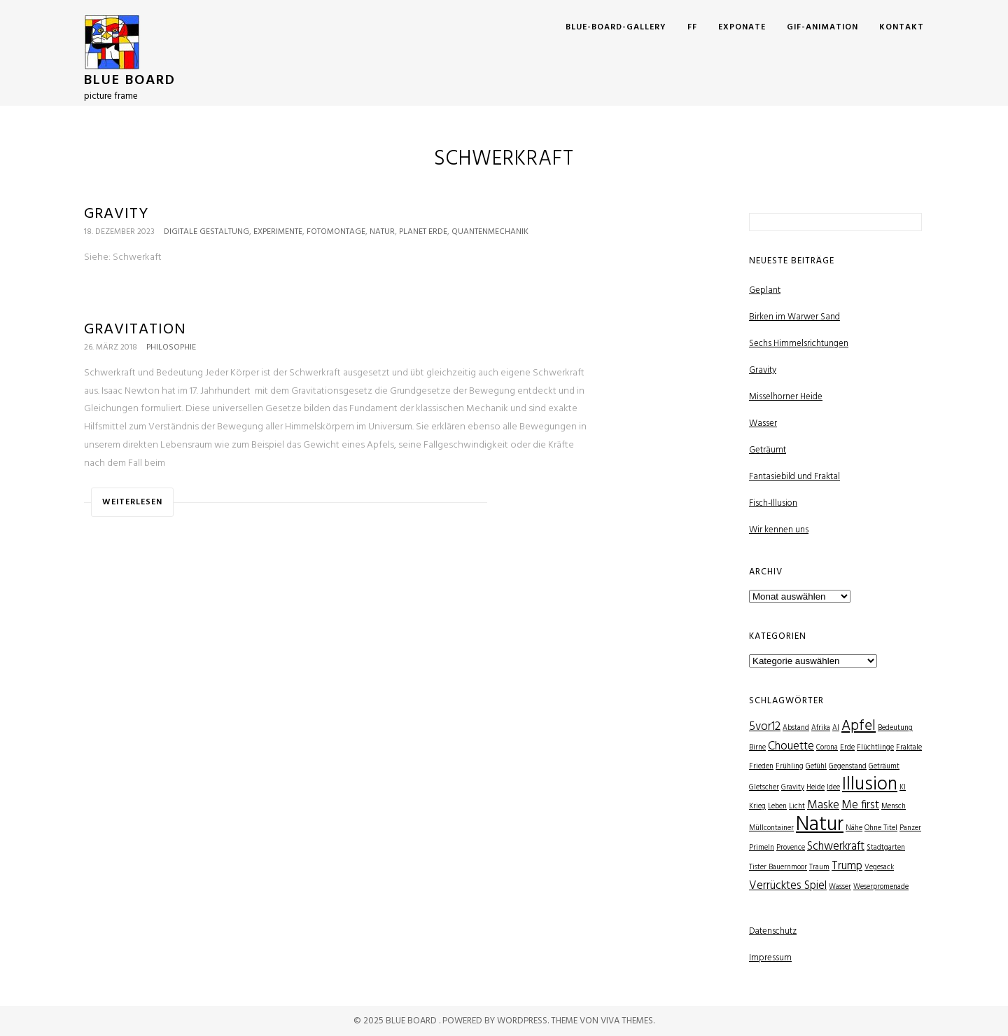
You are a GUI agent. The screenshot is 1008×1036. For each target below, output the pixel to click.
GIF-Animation (822, 27)
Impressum (770, 958)
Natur (382, 232)
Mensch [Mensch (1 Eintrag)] (893, 807)
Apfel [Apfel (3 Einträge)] (858, 726)
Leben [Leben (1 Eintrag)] (777, 807)
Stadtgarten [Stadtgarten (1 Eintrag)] (886, 848)
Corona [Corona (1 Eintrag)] (827, 748)
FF (692, 27)
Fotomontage (336, 232)
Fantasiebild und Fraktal (794, 476)
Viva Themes (627, 1021)
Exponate (742, 27)
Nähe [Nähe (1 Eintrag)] (854, 828)
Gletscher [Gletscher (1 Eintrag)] (764, 788)
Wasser (763, 423)
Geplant (764, 290)
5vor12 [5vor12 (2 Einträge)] (764, 726)
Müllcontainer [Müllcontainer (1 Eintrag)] (771, 828)
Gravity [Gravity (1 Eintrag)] (792, 788)
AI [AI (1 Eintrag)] (835, 728)
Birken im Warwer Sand (794, 317)
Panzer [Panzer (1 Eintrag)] (910, 828)
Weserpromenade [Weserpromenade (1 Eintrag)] (881, 887)
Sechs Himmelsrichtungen (798, 343)
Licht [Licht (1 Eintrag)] (797, 807)
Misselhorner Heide (785, 396)
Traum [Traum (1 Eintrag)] (819, 867)
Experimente (277, 232)
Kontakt (901, 27)
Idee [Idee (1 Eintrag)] (833, 788)
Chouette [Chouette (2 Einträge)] (791, 746)
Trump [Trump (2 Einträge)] (847, 866)
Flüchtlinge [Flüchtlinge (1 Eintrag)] (875, 748)
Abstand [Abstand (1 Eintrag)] (796, 728)
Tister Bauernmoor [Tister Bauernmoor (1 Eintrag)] (778, 867)
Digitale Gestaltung (206, 232)
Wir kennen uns (778, 530)
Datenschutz (773, 931)
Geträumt (767, 450)
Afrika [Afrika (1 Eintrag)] (820, 728)
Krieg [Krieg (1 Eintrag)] (757, 807)
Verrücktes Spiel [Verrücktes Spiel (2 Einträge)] (788, 885)
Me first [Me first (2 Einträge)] (860, 805)
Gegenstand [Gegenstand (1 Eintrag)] (848, 767)
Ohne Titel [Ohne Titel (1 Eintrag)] (880, 828)
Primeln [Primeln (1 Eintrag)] (761, 848)
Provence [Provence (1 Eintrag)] (790, 848)
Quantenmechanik (489, 232)
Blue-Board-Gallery (616, 27)
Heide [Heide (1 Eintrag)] (815, 788)
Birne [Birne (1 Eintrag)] (757, 748)
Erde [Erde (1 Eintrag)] (847, 748)
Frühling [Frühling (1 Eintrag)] (790, 767)
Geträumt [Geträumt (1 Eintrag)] (884, 767)
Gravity (116, 214)
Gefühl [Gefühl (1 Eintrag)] (816, 767)
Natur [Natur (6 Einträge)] (820, 824)
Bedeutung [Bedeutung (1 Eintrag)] (895, 728)
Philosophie (171, 347)
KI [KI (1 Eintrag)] (902, 788)
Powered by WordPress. (496, 1021)
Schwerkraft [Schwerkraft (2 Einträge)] (835, 846)
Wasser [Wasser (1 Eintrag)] (840, 887)
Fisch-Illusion (773, 503)
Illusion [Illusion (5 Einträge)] (869, 785)
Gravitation (135, 329)
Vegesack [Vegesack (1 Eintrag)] (879, 867)
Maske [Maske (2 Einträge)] (823, 805)
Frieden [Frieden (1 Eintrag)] (761, 767)
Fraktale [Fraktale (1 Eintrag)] (909, 748)
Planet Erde (423, 232)
